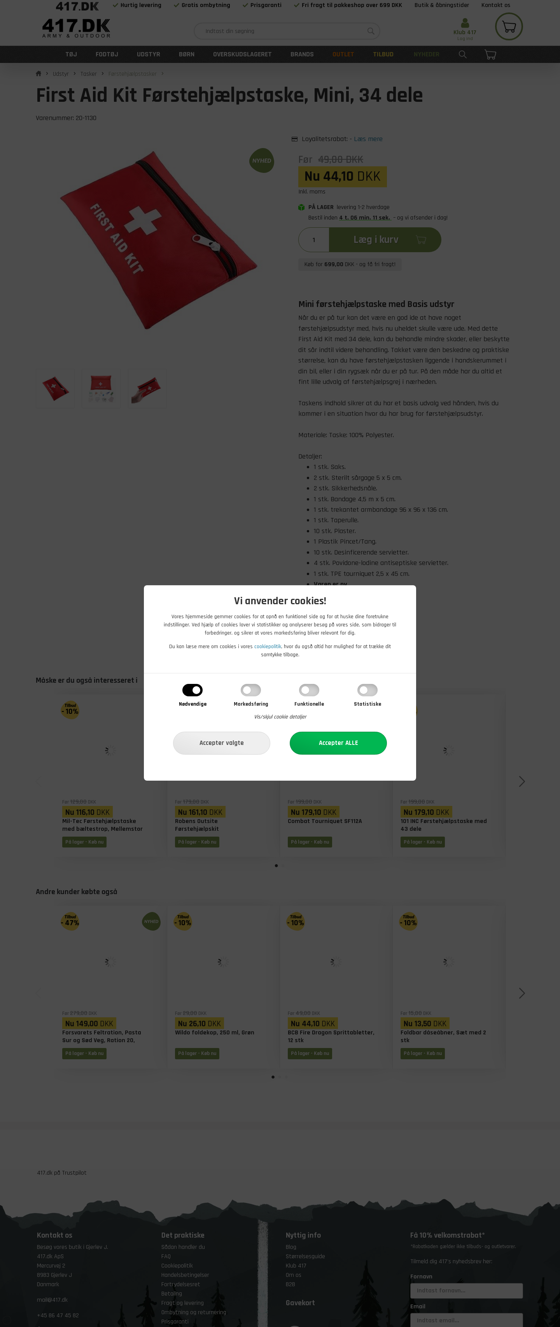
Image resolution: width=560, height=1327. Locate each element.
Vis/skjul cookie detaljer (280, 716)
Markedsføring (251, 704)
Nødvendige (192, 704)
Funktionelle (309, 704)
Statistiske (367, 704)
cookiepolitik (267, 646)
